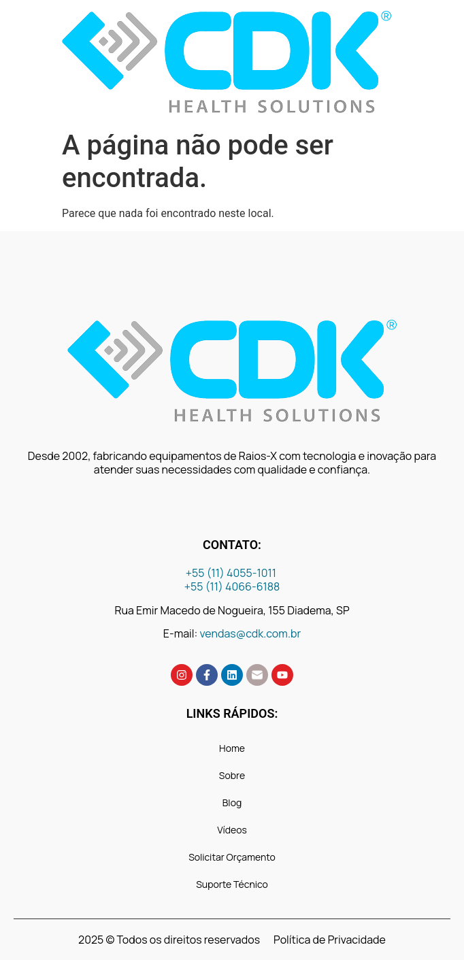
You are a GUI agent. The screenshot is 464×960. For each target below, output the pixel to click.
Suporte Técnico (232, 884)
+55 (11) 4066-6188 (232, 586)
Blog (232, 802)
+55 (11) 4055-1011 (232, 572)
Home (232, 748)
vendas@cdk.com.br (250, 633)
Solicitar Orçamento (232, 856)
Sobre (232, 775)
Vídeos (231, 829)
